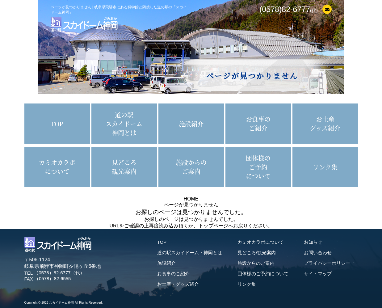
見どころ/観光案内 (256, 252)
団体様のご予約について (262, 273)
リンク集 (246, 284)
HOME (191, 198)
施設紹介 (166, 263)
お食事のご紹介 (173, 273)
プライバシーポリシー (327, 263)
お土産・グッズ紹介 (178, 284)
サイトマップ (318, 273)
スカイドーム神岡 (61, 302)
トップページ (213, 225)
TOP (162, 242)
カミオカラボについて (260, 242)
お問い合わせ (318, 252)
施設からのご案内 (256, 263)
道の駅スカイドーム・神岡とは (189, 252)
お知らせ (313, 242)
